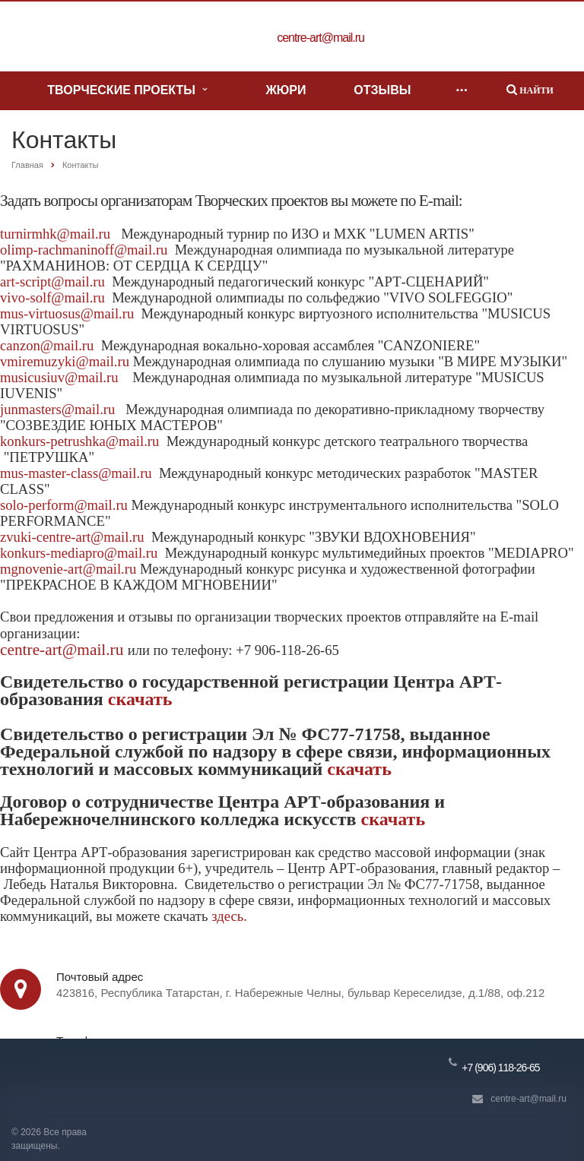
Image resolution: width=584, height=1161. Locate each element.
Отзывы (382, 90)
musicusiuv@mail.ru (59, 377)
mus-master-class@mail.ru (76, 473)
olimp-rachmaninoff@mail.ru (83, 250)
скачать (140, 699)
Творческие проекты (126, 90)
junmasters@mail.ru (57, 409)
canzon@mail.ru (47, 345)
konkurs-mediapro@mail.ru (78, 553)
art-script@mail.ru (52, 281)
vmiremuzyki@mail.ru (64, 361)
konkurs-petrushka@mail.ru (79, 441)
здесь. (229, 916)
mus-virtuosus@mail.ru (67, 313)
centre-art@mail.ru (64, 650)
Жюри (285, 90)
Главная (27, 164)
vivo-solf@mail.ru (52, 297)
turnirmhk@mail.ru (55, 234)
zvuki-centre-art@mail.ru (72, 537)
